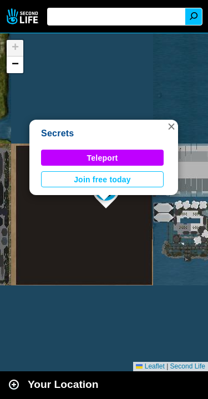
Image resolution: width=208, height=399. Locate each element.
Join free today (102, 179)
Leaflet (150, 366)
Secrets (57, 133)
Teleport (102, 158)
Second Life (24, 16)
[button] (171, 126)
